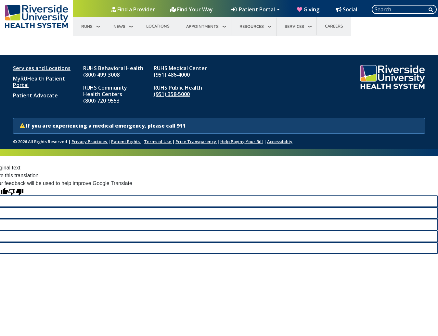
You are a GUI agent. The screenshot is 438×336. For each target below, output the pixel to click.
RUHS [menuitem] (87, 26)
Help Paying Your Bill (241, 141)
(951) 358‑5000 (172, 94)
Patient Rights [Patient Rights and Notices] (126, 141)
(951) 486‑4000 (172, 74)
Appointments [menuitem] (202, 26)
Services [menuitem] (294, 26)
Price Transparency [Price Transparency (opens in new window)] (196, 141)
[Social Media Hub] (347, 9)
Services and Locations (42, 68)
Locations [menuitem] (158, 26)
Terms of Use (158, 141)
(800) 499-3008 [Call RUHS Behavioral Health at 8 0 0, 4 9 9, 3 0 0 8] (101, 74)
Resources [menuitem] (251, 26)
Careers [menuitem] (334, 26)
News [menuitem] (119, 26)
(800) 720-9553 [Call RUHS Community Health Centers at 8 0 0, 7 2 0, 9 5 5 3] (101, 100)
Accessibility (279, 141)
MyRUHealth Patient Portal (39, 82)
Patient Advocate (35, 95)
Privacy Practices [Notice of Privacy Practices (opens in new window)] (89, 141)
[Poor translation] (16, 191)
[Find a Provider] (134, 9)
